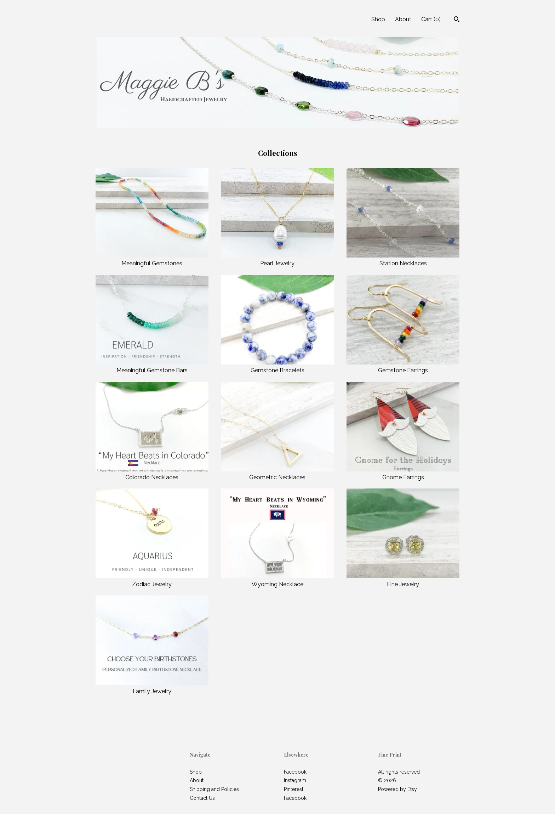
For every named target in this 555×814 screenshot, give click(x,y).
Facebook (295, 772)
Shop (378, 19)
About (403, 19)
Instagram (295, 780)
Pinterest (293, 789)
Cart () (431, 19)
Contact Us (202, 798)
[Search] (456, 20)
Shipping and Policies (214, 789)
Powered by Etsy (397, 789)
